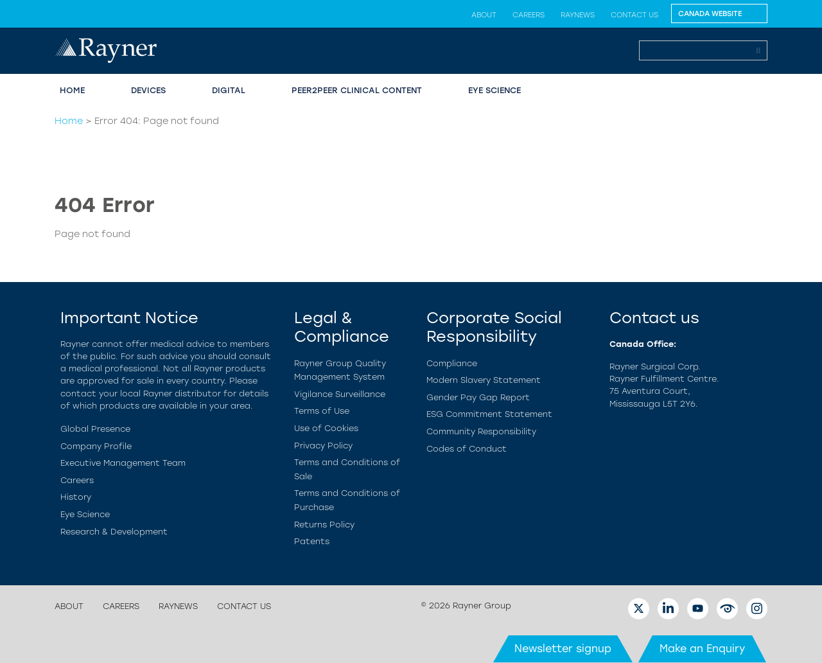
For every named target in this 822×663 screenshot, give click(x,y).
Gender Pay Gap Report (478, 397)
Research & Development (114, 531)
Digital (228, 90)
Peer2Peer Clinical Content (357, 90)
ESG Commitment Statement (489, 414)
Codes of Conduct (466, 449)
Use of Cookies (326, 428)
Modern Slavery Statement (483, 380)
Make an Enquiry (702, 648)
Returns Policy (324, 524)
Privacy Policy (323, 445)
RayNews (578, 14)
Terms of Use (321, 411)
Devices (148, 90)
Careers (528, 14)
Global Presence (95, 429)
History (75, 497)
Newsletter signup (562, 648)
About (483, 14)
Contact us (634, 14)
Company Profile (96, 446)
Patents (311, 541)
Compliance (451, 363)
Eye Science (494, 90)
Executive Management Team (123, 463)
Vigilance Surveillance (339, 394)
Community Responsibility (481, 431)
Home (72, 90)
